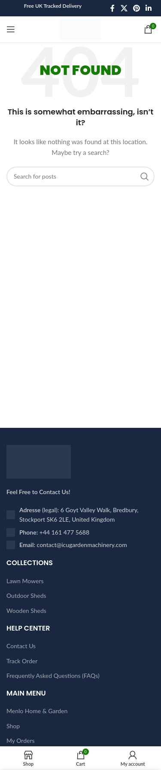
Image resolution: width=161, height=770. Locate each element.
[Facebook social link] (113, 8)
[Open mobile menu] (10, 29)
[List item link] (80, 532)
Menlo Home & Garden (36, 710)
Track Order (21, 661)
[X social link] (124, 8)
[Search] (80, 176)
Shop (13, 726)
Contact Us (21, 645)
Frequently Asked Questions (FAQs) (53, 675)
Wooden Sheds (26, 610)
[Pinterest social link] (136, 8)
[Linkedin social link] (149, 8)
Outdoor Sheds (26, 595)
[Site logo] (81, 28)
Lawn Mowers (25, 580)
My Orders (20, 740)
